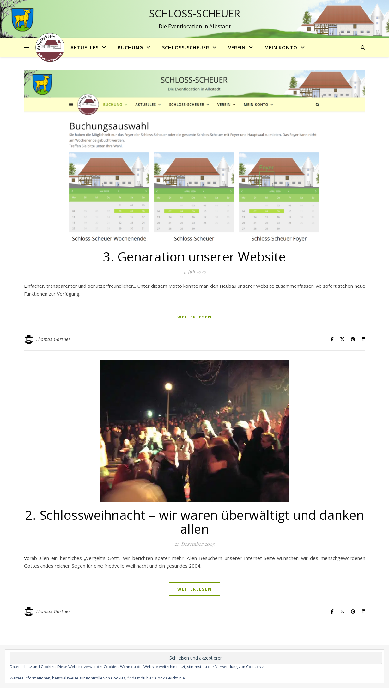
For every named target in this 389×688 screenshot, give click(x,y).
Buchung (130, 47)
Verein (237, 47)
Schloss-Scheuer (194, 14)
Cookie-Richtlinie (170, 678)
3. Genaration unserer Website (194, 256)
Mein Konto (280, 47)
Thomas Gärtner (53, 339)
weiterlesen (194, 317)
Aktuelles (84, 47)
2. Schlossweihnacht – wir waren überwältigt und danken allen (194, 522)
